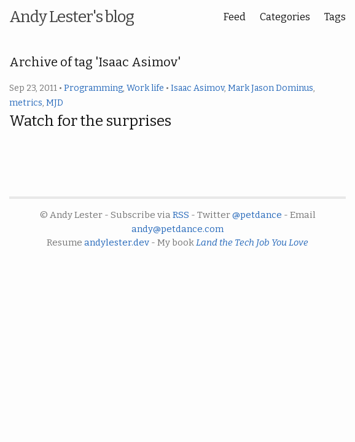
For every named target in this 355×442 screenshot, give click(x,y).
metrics (25, 103)
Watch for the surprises (90, 121)
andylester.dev (116, 242)
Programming (93, 88)
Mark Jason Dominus (270, 88)
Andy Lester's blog (71, 16)
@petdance (257, 214)
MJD (54, 103)
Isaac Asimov (197, 88)
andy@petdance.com (177, 229)
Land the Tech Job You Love (252, 242)
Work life (145, 88)
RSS (181, 214)
